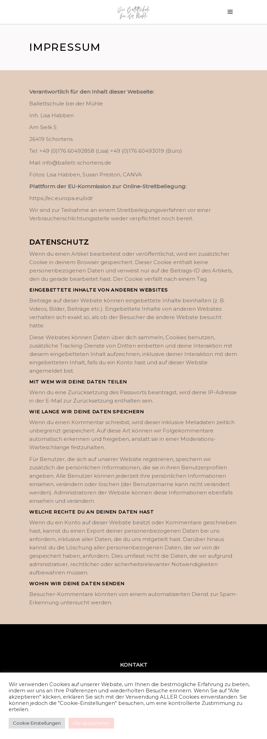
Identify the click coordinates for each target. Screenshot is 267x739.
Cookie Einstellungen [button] (37, 723)
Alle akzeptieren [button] (91, 723)
